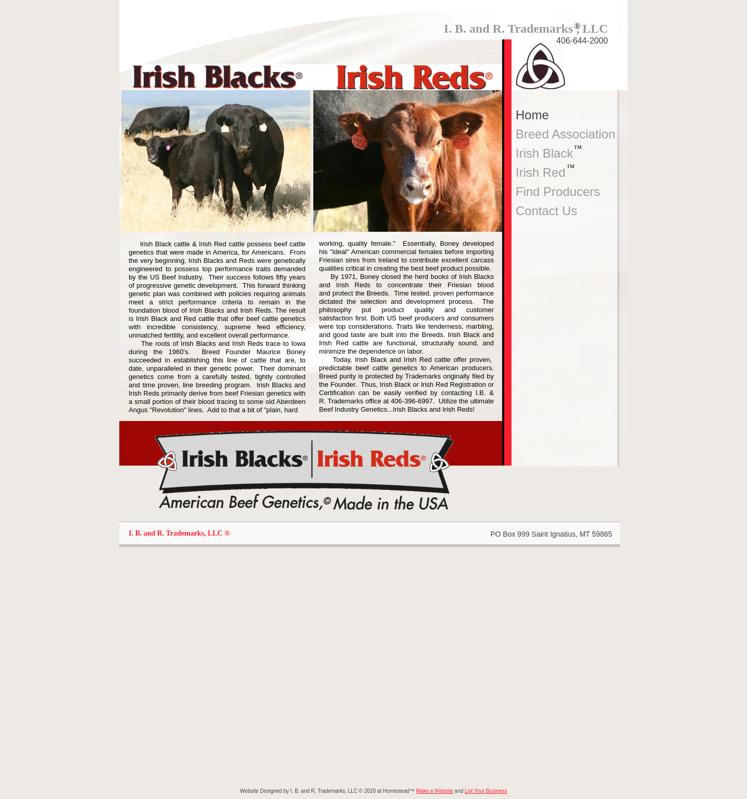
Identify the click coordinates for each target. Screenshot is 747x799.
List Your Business (486, 791)
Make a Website (434, 791)
